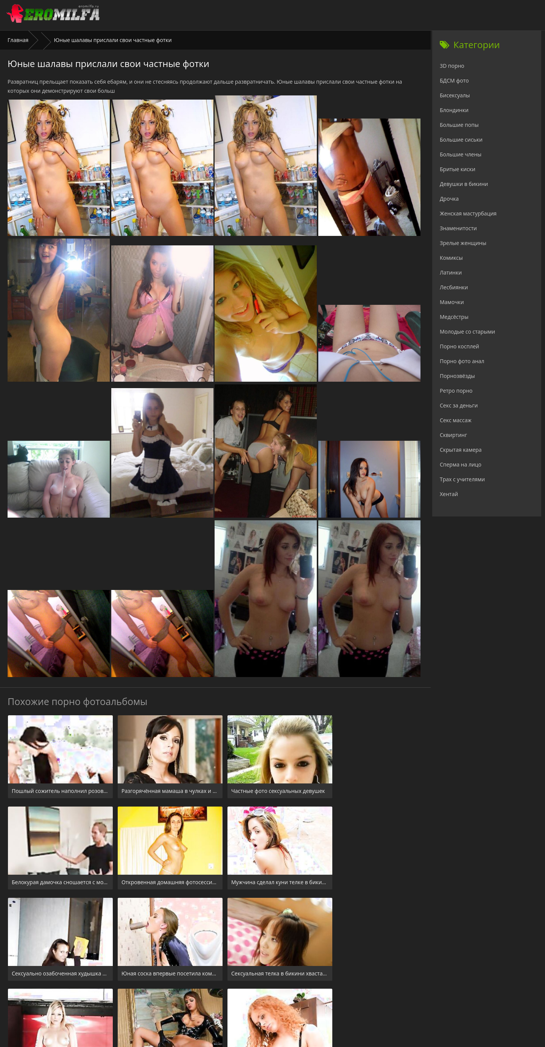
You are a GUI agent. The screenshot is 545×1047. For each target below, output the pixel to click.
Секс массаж (456, 420)
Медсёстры (454, 316)
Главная (18, 40)
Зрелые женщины (463, 243)
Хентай (449, 494)
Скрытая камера (461, 449)
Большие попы (459, 124)
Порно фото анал (462, 361)
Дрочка (449, 198)
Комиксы (451, 257)
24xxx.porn (255, 1001)
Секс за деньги (459, 405)
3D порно (452, 65)
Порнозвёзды (457, 375)
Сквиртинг (453, 434)
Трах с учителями (462, 479)
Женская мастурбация (468, 213)
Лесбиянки (454, 287)
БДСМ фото (454, 80)
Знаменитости (458, 228)
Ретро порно (456, 390)
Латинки (451, 272)
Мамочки (452, 302)
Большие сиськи (461, 139)
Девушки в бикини (464, 183)
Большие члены (460, 154)
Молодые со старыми (467, 331)
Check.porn (289, 1001)
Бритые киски (457, 169)
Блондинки (454, 110)
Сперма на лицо (460, 464)
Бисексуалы (455, 95)
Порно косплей (459, 346)
